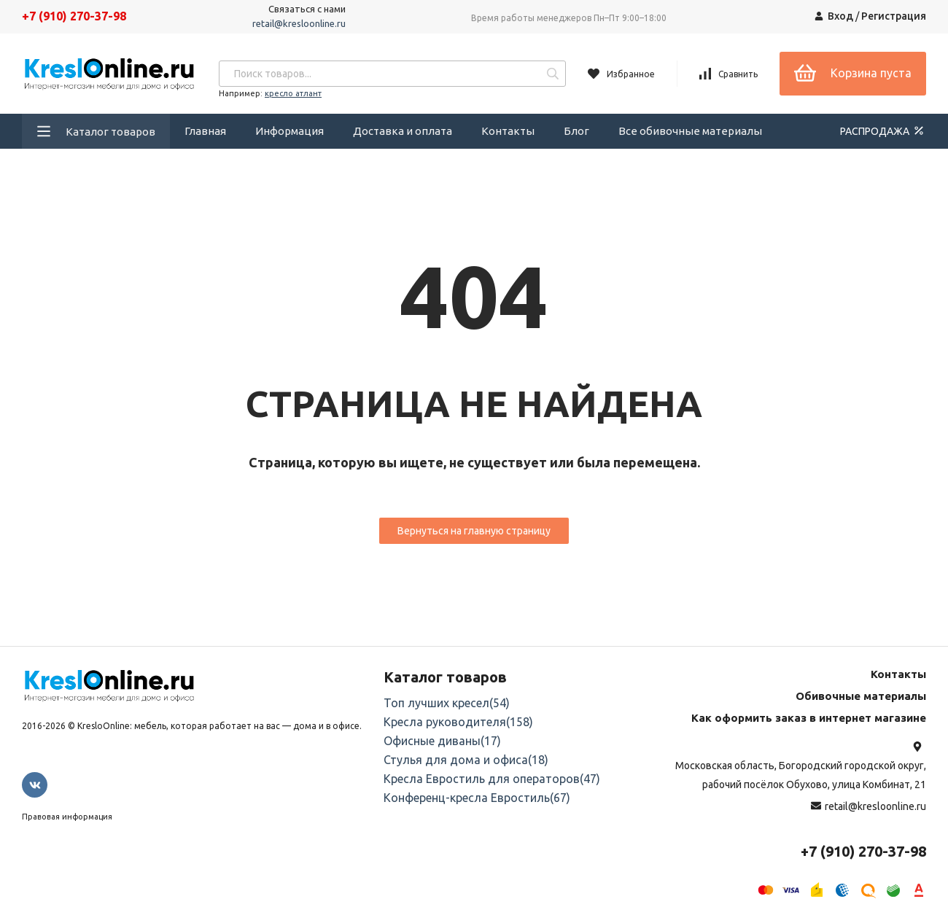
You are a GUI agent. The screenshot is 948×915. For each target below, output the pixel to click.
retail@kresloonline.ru (299, 23)
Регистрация (893, 16)
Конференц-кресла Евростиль (477, 797)
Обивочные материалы (861, 696)
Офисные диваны (442, 740)
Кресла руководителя (458, 721)
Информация (289, 131)
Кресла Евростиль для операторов (492, 778)
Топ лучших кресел (447, 702)
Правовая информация (67, 816)
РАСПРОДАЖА (883, 130)
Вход (840, 16)
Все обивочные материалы (690, 131)
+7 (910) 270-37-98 (74, 16)
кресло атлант (293, 93)
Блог (576, 131)
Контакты (508, 131)
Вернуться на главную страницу (474, 531)
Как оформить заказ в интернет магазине (808, 718)
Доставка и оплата (402, 131)
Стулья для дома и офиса (466, 759)
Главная (205, 131)
